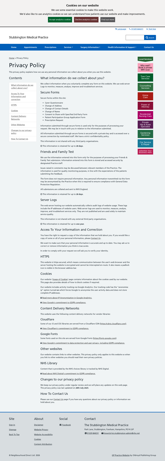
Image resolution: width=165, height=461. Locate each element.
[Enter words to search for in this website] (135, 37)
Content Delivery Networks (18, 117)
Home (11, 58)
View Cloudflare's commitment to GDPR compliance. (65, 328)
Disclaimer (38, 425)
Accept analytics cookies (60, 19)
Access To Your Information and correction (18, 96)
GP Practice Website (121, 455)
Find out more (107, 19)
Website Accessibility (43, 434)
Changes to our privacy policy (21, 132)
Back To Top (14, 434)
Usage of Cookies (60, 279)
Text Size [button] (151, 29)
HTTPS (14, 105)
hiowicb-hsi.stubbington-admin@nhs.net (120, 433)
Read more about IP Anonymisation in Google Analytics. (67, 298)
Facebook (65, 425)
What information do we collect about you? (22, 86)
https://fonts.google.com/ (104, 338)
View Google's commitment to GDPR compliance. (64, 302)
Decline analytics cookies (86, 19)
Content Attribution (43, 444)
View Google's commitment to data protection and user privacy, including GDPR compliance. (83, 343)
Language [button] (120, 29)
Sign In (12, 425)
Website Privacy (41, 429)
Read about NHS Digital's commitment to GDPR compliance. (69, 373)
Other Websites (18, 124)
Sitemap (12, 429)
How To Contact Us (19, 139)
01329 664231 (136, 29)
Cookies (14, 110)
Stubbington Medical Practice (28, 37)
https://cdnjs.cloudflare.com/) (113, 323)
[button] (68, 47)
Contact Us (96, 238)
